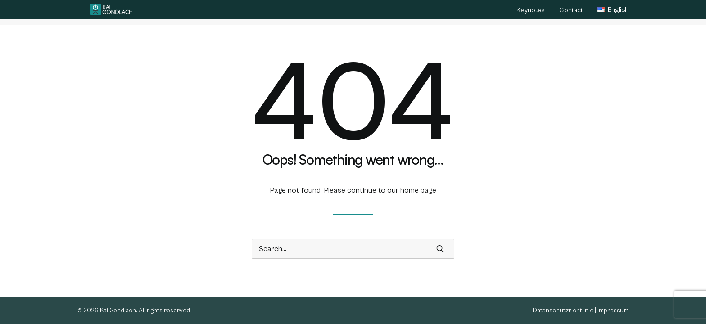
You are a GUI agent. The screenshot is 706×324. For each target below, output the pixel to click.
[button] (440, 248)
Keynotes (530, 13)
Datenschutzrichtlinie (563, 310)
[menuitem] (533, 14)
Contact (571, 13)
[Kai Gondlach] (111, 12)
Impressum (613, 310)
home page (418, 190)
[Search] (353, 249)
